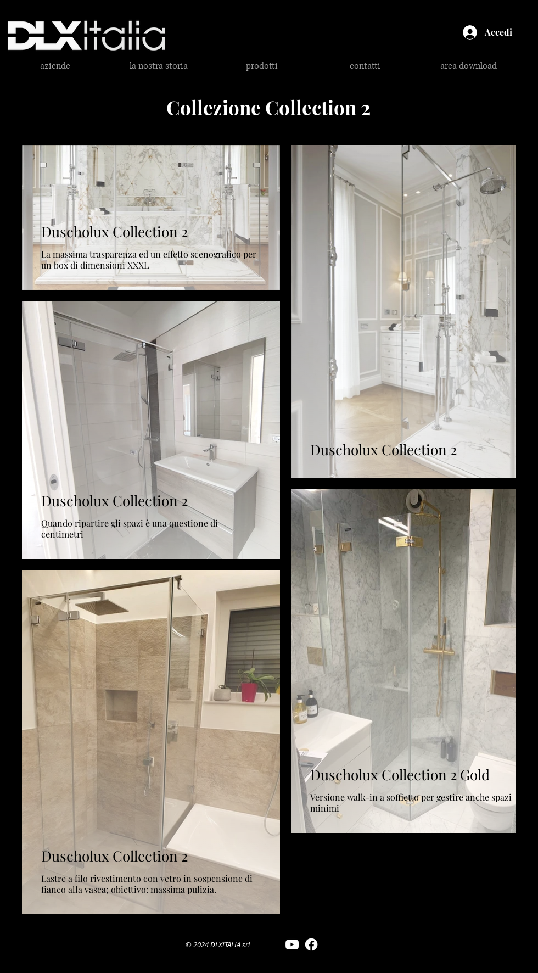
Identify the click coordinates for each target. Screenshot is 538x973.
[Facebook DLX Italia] (311, 944)
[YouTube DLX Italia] (292, 944)
